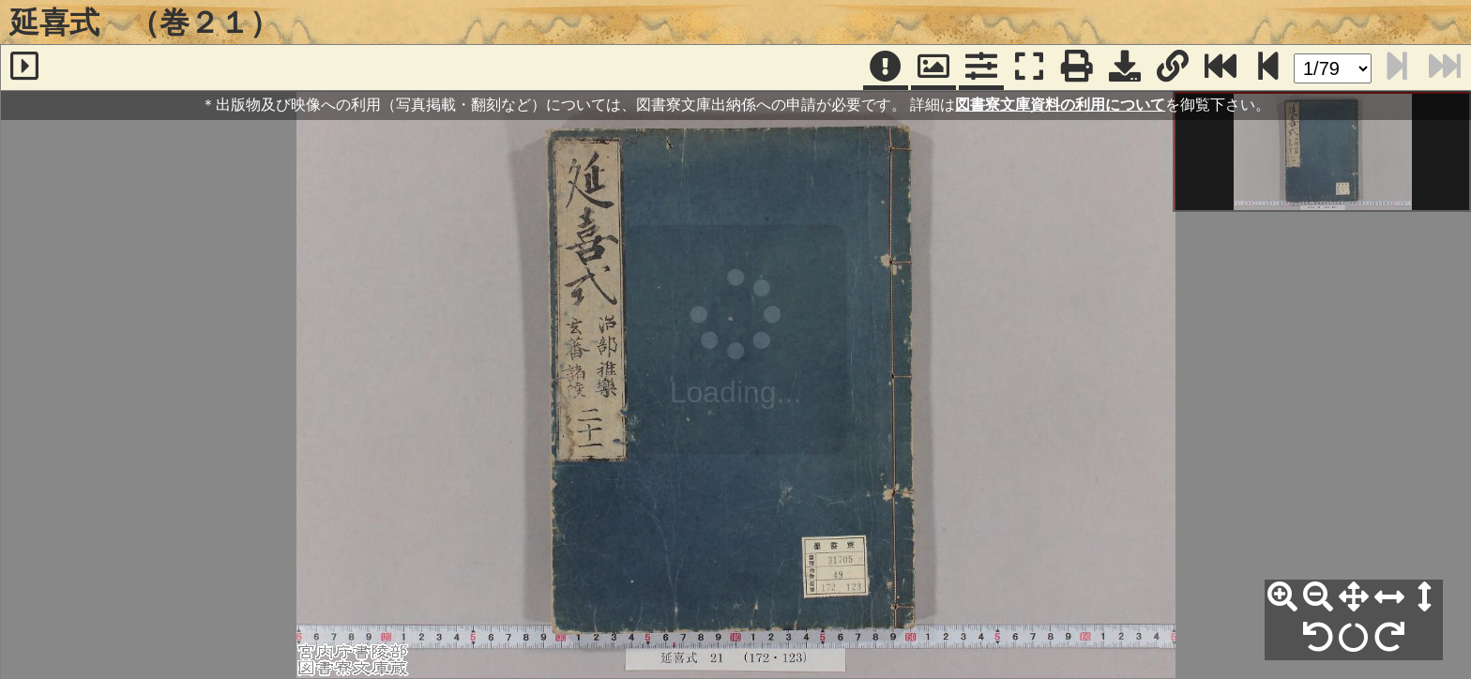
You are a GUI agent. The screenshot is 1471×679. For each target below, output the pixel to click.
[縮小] (1318, 597)
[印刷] (1076, 67)
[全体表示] (1354, 597)
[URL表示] (1172, 67)
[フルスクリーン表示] (1029, 67)
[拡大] (1282, 597)
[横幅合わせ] (1389, 597)
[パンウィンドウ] (933, 67)
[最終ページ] (1220, 67)
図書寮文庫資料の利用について (1060, 105)
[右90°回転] (1389, 638)
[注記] (885, 67)
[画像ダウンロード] (1124, 67)
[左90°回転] (1318, 638)
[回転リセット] (1354, 638)
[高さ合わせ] (1425, 597)
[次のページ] (1268, 67)
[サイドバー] (24, 67)
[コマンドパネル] (981, 67)
